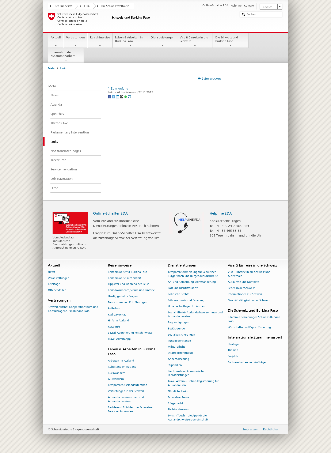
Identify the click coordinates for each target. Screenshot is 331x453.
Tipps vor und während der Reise (128, 284)
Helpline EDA (221, 213)
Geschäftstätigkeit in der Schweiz (249, 300)
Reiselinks (114, 326)
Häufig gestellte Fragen (123, 296)
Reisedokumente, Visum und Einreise (131, 290)
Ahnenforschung (178, 358)
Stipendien (175, 365)
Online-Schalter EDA (110, 213)
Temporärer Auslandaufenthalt (127, 385)
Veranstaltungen (58, 278)
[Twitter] (114, 96)
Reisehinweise (100, 41)
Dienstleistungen (162, 41)
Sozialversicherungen (181, 334)
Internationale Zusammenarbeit (66, 56)
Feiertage (54, 284)
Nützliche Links (177, 391)
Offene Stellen (57, 290)
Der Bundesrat (63, 6)
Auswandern (116, 379)
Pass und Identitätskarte (183, 288)
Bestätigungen (177, 328)
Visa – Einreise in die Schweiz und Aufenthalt (249, 274)
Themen (233, 350)
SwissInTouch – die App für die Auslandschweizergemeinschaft (188, 417)
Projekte (233, 356)
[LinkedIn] (118, 96)
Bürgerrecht (175, 403)
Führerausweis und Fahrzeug (186, 300)
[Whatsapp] (126, 96)
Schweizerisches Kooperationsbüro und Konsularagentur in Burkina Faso (73, 309)
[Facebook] (110, 96)
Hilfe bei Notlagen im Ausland (187, 306)
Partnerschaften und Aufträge (247, 362)
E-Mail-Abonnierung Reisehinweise (130, 332)
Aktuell (55, 41)
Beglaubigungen (178, 322)
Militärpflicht (176, 346)
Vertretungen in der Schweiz (126, 391)
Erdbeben (114, 308)
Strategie (233, 344)
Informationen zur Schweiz (245, 294)
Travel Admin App (119, 338)
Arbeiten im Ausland (121, 360)
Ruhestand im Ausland (122, 366)
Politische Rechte (178, 294)
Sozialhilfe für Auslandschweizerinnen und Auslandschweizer (195, 314)
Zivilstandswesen (178, 409)
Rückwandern (116, 372)
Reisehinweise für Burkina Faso (127, 271)
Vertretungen (75, 41)
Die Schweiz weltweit (115, 6)
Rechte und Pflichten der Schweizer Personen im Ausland (130, 409)
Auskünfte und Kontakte (243, 282)
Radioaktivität (117, 314)
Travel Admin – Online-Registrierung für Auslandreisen (193, 383)
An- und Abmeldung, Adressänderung (192, 282)
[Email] (129, 96)
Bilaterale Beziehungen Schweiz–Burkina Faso (254, 319)
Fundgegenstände (179, 340)
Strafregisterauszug (180, 352)
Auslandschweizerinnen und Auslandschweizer (126, 399)
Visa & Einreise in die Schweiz (195, 41)
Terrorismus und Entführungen (127, 302)
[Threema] (122, 96)
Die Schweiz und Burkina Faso (230, 41)
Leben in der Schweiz (241, 288)
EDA (87, 6)
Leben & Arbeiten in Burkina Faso (130, 41)
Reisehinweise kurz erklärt (124, 278)
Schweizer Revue (178, 397)
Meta (51, 68)
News (51, 271)
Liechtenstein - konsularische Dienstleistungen (186, 373)
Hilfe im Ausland (118, 320)
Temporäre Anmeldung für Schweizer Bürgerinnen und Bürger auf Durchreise (193, 274)
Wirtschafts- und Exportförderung (249, 327)
